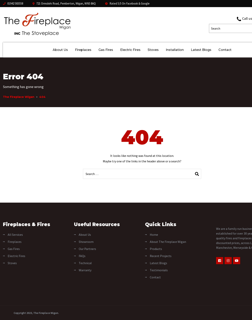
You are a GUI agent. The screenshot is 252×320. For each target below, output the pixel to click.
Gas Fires (105, 50)
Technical (85, 263)
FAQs (82, 256)
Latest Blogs (201, 50)
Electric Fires (130, 50)
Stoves (153, 50)
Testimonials (159, 270)
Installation (175, 50)
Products (156, 249)
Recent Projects (160, 256)
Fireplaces (83, 50)
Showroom (86, 242)
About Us (60, 50)
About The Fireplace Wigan (168, 242)
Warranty (85, 270)
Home (154, 235)
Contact (224, 50)
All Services (15, 235)
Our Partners (87, 249)
